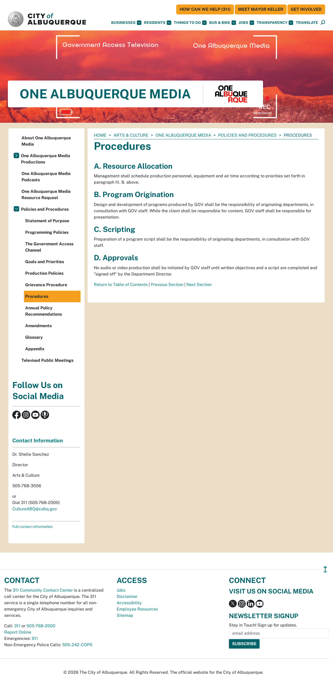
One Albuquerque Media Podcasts (46, 176)
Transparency (275, 22)
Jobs (246, 22)
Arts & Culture (131, 135)
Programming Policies (46, 232)
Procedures (36, 296)
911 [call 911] (35, 638)
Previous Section (167, 284)
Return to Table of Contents (121, 284)
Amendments (38, 325)
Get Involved (306, 9)
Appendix (34, 348)
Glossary (34, 337)
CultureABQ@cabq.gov (34, 508)
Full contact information (32, 526)
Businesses (126, 22)
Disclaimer (127, 596)
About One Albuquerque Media (46, 141)
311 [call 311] (17, 625)
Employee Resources (137, 609)
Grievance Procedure (46, 284)
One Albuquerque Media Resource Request (46, 194)
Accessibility (129, 602)
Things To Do (190, 22)
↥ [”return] (325, 569)
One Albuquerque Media (183, 135)
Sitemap (125, 615)
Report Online (17, 632)
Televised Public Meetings (47, 360)
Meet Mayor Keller (260, 9)
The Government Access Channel (49, 247)
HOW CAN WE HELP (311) (205, 9)
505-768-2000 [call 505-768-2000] (40, 625)
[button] (307, 23)
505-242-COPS (77, 644)
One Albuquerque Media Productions (45, 159)
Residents (157, 22)
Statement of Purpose (47, 220)
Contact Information (37, 440)
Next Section (199, 284)
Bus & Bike (222, 22)
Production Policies (44, 273)
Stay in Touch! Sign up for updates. (263, 625)
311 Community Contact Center (43, 590)
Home (100, 135)
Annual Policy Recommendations (43, 311)
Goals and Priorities (44, 261)
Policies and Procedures (247, 135)
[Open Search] (323, 22)
